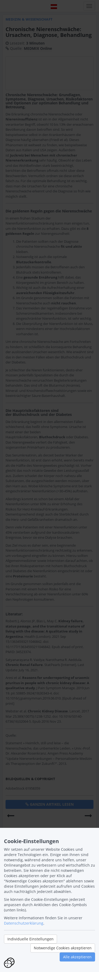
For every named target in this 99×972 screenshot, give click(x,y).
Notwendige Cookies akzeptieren (63, 947)
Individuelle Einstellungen (30, 938)
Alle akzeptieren (77, 956)
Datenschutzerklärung (23, 923)
